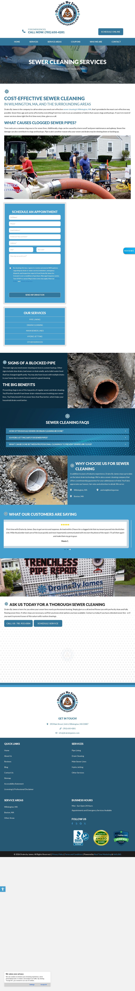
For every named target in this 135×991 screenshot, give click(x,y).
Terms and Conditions (74, 854)
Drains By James (112, 474)
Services (60, 69)
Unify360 (117, 854)
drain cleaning (58, 390)
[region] (27, 979)
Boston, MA (79, 496)
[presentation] (35, 287)
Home (52, 69)
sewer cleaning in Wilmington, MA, (77, 109)
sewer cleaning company (116, 477)
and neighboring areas (109, 490)
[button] (2, 889)
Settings (32, 984)
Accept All (44, 984)
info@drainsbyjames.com (69, 733)
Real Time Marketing (102, 854)
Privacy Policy (57, 854)
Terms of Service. (27, 281)
